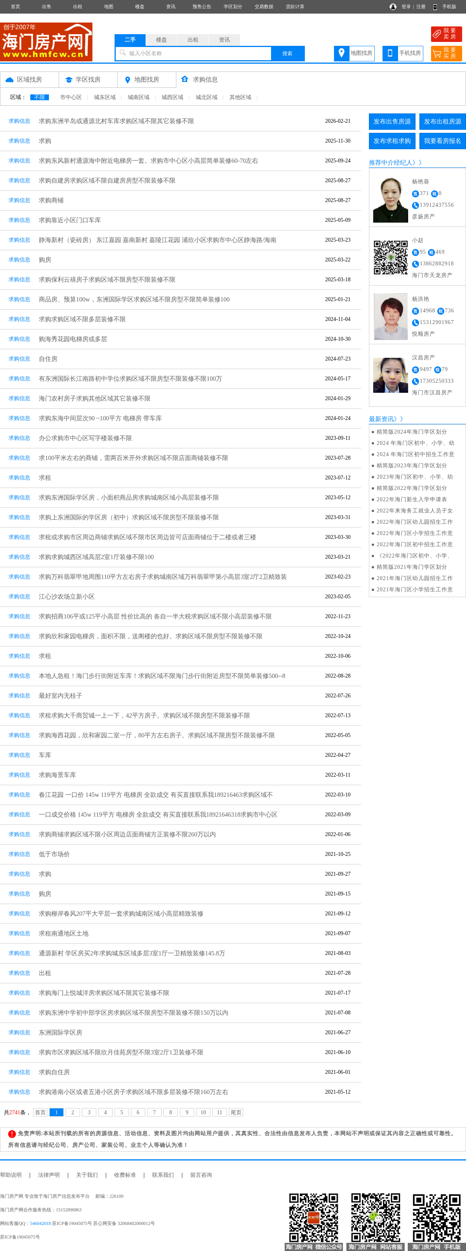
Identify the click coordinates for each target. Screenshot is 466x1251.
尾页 (236, 1112)
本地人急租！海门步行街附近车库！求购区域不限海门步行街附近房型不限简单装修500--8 (162, 676)
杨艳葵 (420, 182)
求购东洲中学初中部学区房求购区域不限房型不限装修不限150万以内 (133, 1012)
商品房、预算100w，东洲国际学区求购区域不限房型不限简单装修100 (134, 299)
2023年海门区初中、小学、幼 (415, 477)
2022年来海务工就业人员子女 (415, 511)
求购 (45, 141)
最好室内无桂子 (60, 695)
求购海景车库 (57, 775)
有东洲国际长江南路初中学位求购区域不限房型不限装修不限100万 (130, 378)
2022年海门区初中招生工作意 (415, 544)
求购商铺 (51, 200)
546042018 (40, 1223)
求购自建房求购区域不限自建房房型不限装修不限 (107, 180)
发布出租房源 (442, 121)
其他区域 (240, 97)
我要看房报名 (442, 141)
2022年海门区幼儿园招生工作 (415, 522)
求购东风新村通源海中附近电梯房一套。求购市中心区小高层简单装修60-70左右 (148, 160)
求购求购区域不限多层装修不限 (82, 319)
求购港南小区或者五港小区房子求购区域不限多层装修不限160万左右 (133, 1092)
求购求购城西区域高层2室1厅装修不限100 (96, 557)
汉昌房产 (423, 358)
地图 (108, 6)
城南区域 (139, 97)
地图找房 (361, 53)
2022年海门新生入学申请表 (412, 499)
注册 (421, 6)
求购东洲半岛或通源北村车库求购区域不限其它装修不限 (116, 121)
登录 (406, 6)
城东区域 (105, 97)
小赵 (418, 240)
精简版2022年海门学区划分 (412, 488)
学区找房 (88, 79)
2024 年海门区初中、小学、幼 (416, 443)
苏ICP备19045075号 (20, 1237)
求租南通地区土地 (64, 933)
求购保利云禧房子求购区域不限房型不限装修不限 (107, 279)
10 (203, 1112)
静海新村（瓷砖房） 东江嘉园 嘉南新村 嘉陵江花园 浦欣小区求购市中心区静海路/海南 (157, 240)
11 (219, 1112)
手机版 (449, 6)
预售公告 (202, 6)
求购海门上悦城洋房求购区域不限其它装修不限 (104, 993)
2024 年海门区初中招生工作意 (416, 454)
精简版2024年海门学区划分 (412, 432)
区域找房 (29, 79)
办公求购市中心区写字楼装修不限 (85, 438)
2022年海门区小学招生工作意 (415, 533)
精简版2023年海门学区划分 (412, 466)
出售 (46, 6)
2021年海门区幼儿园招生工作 (415, 578)
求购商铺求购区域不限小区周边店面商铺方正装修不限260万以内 (127, 834)
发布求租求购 (392, 141)
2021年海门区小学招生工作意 (415, 589)
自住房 (48, 358)
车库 (45, 755)
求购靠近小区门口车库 (70, 220)
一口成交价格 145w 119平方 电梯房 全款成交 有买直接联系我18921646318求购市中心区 (158, 814)
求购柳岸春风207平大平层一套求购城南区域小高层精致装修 (121, 913)
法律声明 (49, 1175)
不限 (39, 97)
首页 (15, 6)
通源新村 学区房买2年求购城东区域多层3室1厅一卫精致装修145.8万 (132, 953)
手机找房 (410, 53)
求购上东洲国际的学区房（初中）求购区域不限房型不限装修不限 (129, 517)
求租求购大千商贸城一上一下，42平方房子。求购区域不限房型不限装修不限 (144, 715)
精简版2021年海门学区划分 (412, 567)
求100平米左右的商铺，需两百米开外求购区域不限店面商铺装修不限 (133, 458)
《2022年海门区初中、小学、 (415, 556)
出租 (77, 6)
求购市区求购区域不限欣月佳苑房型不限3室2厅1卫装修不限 (121, 1052)
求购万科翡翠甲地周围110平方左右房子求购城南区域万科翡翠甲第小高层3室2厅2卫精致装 (163, 576)
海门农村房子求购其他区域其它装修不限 (95, 398)
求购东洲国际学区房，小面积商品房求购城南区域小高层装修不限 (129, 497)
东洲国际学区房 (60, 1032)
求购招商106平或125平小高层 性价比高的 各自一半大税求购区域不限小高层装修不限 (155, 616)
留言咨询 (201, 1175)
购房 (45, 259)
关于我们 (87, 1175)
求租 (45, 477)
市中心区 (71, 97)
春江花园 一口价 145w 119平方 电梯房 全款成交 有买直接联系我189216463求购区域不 (156, 794)
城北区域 (206, 97)
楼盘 (139, 6)
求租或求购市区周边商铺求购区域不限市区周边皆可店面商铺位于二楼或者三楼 (147, 537)
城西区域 (172, 97)
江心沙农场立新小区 (67, 596)
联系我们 (163, 1175)
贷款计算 (295, 6)
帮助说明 (11, 1175)
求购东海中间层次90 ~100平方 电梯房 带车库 (100, 418)
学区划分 (233, 6)
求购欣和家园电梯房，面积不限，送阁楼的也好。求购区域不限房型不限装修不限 (151, 636)
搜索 (287, 53)
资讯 (171, 6)
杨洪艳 (420, 299)
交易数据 (264, 6)
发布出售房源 (392, 121)
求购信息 (205, 79)
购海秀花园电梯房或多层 (73, 339)
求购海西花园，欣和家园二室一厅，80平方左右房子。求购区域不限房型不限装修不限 (157, 735)
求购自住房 (54, 1072)
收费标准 (125, 1175)
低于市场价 (54, 854)
